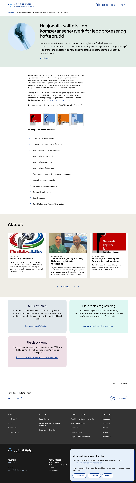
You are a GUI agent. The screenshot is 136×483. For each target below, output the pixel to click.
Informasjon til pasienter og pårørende (47, 144)
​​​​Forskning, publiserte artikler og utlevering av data (52, 174)
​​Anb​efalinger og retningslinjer (44, 180)
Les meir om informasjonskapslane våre (88, 463)
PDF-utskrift (121, 398)
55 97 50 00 (12, 462)
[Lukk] (130, 452)
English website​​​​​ (39, 198)
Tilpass (107, 475)
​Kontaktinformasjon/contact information (48, 204)
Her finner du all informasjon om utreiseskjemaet (37, 357)
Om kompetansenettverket (43, 138)
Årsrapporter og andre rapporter (45, 186)
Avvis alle (94, 475)
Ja (11, 398)
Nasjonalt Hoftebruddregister (44, 156)
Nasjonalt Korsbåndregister (43, 168)
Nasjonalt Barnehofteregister (44, 162)
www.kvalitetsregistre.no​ (60, 100)
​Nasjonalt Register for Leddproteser (46, 150)
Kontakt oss (44, 58)
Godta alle (80, 475)
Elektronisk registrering (42, 192)
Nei (21, 398)
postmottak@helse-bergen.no (18, 470)
